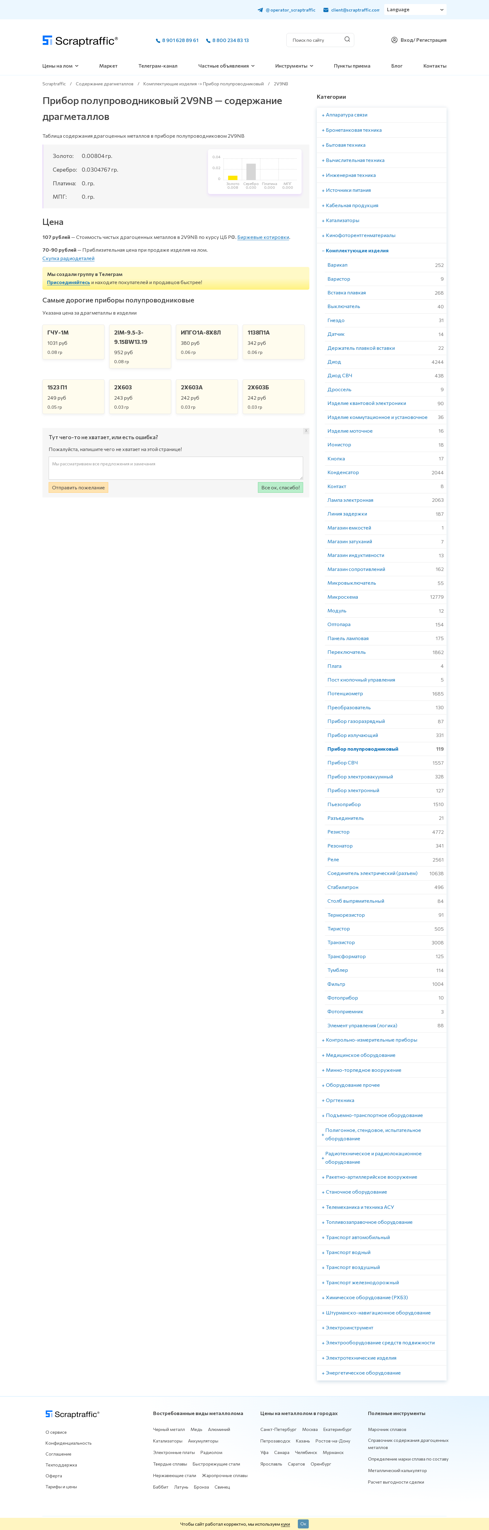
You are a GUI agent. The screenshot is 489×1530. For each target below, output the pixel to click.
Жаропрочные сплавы (225, 1475)
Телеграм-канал (157, 66)
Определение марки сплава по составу (408, 1458)
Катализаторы (167, 1440)
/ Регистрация (430, 40)
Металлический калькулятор (397, 1470)
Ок (303, 1523)
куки (285, 1524)
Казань (303, 1440)
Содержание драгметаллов (104, 83)
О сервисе (56, 1432)
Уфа (264, 1452)
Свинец (222, 1487)
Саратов (296, 1463)
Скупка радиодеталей (68, 258)
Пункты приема (352, 66)
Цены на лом (57, 66)
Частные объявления (223, 66)
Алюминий (219, 1429)
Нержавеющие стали (174, 1475)
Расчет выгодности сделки (396, 1482)
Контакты (435, 66)
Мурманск (333, 1452)
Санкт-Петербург (278, 1429)
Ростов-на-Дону (333, 1440)
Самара (281, 1452)
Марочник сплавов (387, 1429)
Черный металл (169, 1429)
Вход (407, 40)
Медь (196, 1429)
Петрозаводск (275, 1440)
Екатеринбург (337, 1429)
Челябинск (306, 1452)
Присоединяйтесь (68, 282)
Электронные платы (174, 1452)
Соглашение (58, 1453)
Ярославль (271, 1463)
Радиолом (211, 1452)
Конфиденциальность (69, 1443)
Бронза (201, 1487)
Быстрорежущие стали (216, 1463)
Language (398, 9)
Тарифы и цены (61, 1486)
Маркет (108, 66)
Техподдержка (61, 1464)
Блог (397, 66)
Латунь (181, 1487)
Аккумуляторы (203, 1440)
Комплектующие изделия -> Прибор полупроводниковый (203, 83)
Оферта (54, 1475)
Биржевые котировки (263, 237)
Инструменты (291, 66)
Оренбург (321, 1463)
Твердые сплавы (170, 1463)
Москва (310, 1429)
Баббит (160, 1487)
